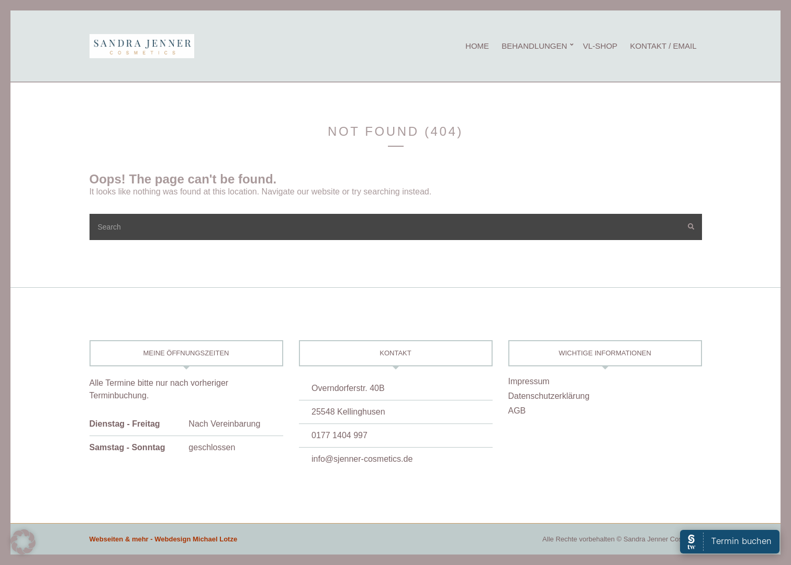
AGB (517, 410)
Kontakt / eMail (663, 45)
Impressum (529, 381)
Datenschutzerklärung (549, 396)
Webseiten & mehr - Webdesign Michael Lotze (164, 539)
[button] (23, 542)
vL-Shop (600, 45)
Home (477, 45)
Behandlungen (534, 45)
